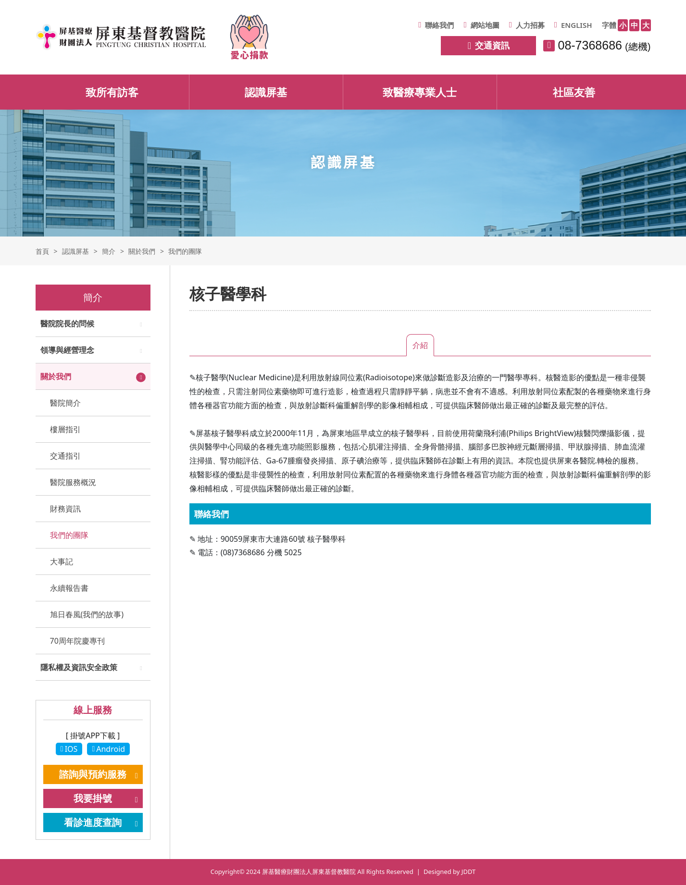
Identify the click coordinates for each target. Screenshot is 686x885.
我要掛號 (93, 798)
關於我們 (55, 376)
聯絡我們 (436, 25)
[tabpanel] (420, 469)
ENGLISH (573, 25)
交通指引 (65, 455)
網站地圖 (481, 25)
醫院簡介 (65, 403)
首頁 (42, 251)
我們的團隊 (69, 535)
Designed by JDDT (449, 871)
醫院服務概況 (73, 482)
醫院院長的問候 (67, 323)
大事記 (61, 561)
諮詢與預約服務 (92, 774)
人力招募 (527, 25)
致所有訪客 (112, 92)
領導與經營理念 (67, 350)
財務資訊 (65, 508)
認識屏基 (266, 92)
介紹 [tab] (420, 345)
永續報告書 (69, 588)
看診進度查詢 (93, 822)
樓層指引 (65, 429)
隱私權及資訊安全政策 (78, 667)
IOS (69, 749)
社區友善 (574, 92)
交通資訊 (489, 45)
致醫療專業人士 (420, 92)
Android (108, 749)
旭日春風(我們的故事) (87, 614)
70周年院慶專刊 (77, 641)
